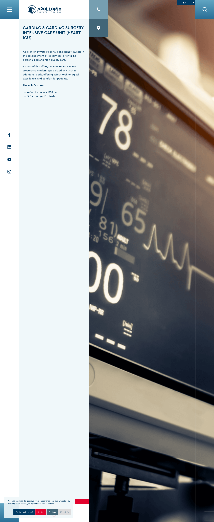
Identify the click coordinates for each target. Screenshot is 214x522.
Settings (52, 512)
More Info (64, 512)
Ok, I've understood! (24, 512)
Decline (41, 512)
